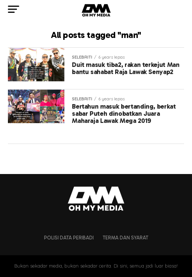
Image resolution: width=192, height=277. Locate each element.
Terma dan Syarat (125, 238)
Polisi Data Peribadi (69, 238)
